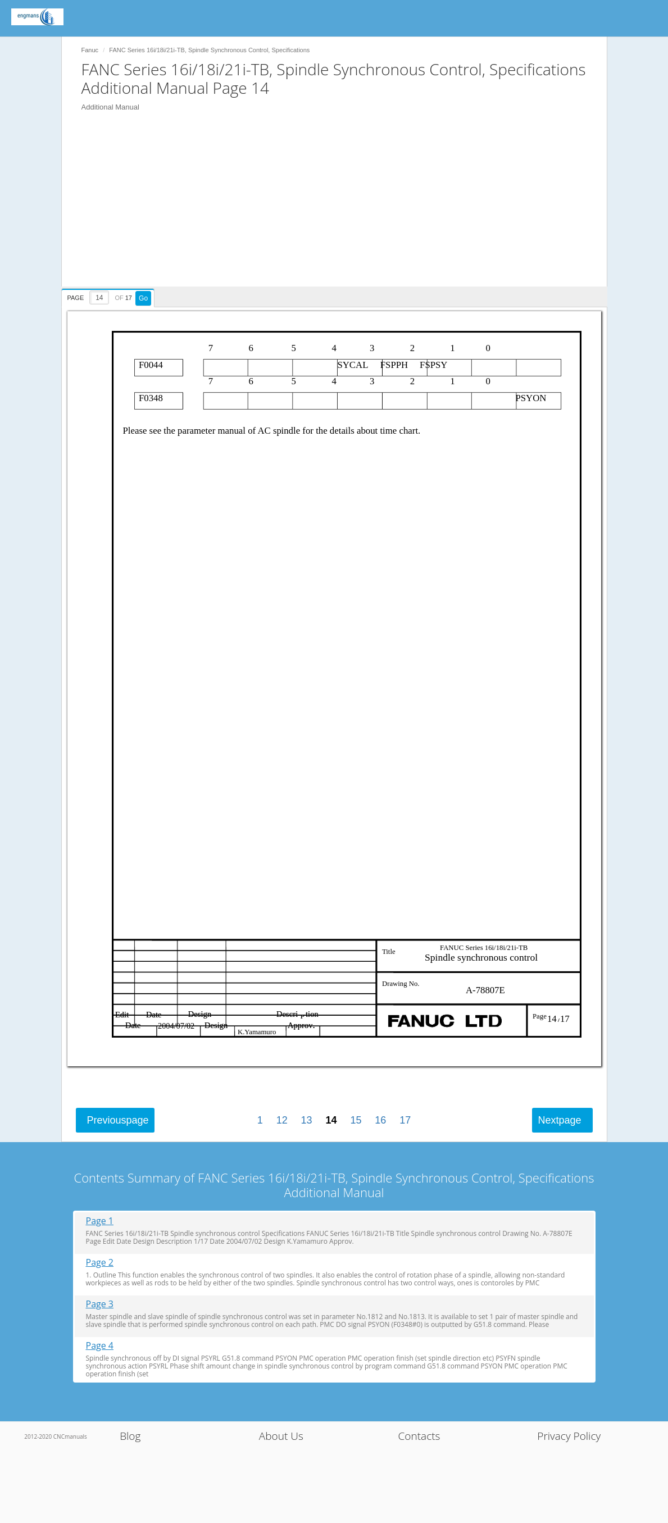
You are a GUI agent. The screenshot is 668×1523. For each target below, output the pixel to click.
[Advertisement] (339, 208)
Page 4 (100, 1346)
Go (143, 298)
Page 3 (100, 1304)
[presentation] (109, 296)
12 (282, 1120)
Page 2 (100, 1263)
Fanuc (90, 50)
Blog (130, 1436)
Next (559, 1120)
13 (306, 1120)
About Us (281, 1436)
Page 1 (100, 1221)
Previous (118, 1120)
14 (331, 1120)
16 (380, 1120)
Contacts (419, 1436)
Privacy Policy (569, 1436)
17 (405, 1120)
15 (355, 1120)
